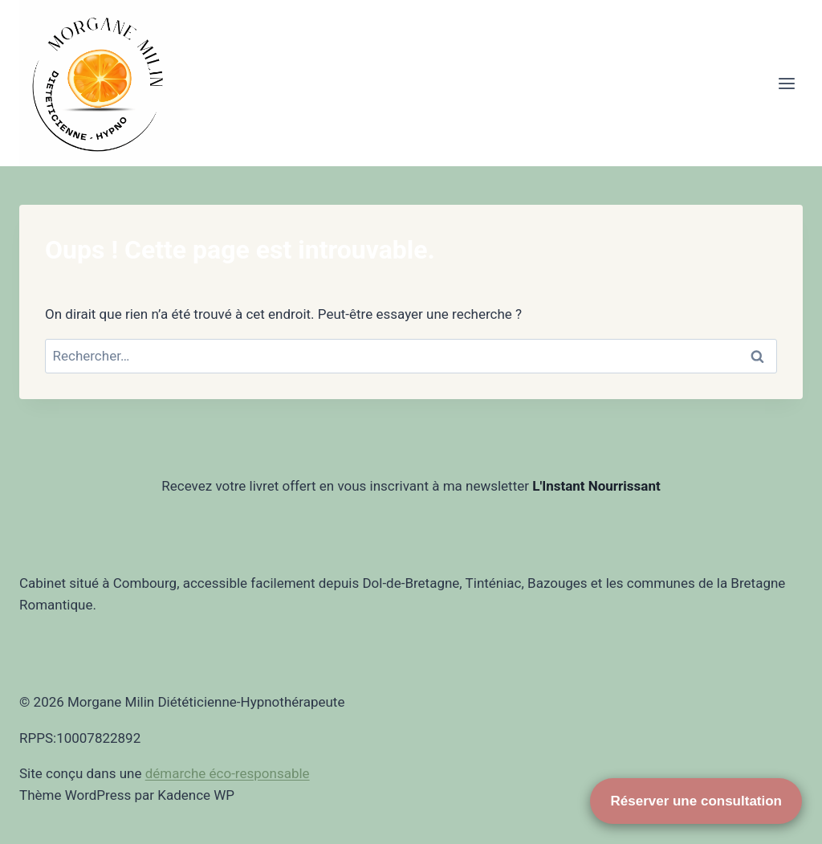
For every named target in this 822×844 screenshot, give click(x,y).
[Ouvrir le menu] (786, 83)
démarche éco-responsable (227, 773)
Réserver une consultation (696, 801)
